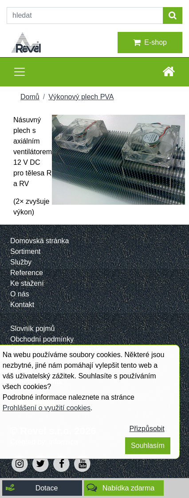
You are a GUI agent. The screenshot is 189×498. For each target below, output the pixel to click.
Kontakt (22, 304)
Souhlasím (148, 445)
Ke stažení (27, 283)
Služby (21, 262)
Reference (26, 272)
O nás (19, 294)
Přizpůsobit (147, 428)
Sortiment (25, 251)
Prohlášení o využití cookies (47, 408)
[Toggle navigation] (19, 72)
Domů (29, 97)
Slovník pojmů (32, 328)
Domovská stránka (39, 241)
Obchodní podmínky (42, 339)
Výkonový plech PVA (81, 97)
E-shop (150, 43)
